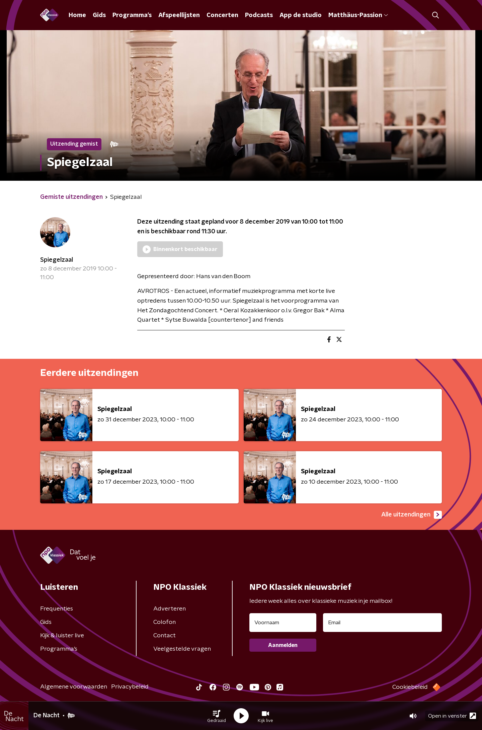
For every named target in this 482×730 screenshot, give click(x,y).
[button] (216, 716)
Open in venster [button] (452, 716)
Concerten (222, 15)
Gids (99, 15)
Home (77, 15)
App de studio (300, 15)
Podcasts (259, 15)
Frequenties (56, 609)
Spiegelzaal (56, 260)
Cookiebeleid (410, 687)
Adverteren (169, 609)
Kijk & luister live (62, 636)
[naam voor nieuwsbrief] (282, 622)
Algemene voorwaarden (73, 687)
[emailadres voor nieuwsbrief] (382, 622)
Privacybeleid (130, 687)
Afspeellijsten (179, 15)
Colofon (164, 622)
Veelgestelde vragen (182, 649)
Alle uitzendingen (411, 515)
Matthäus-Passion (358, 15)
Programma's (132, 15)
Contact (164, 636)
